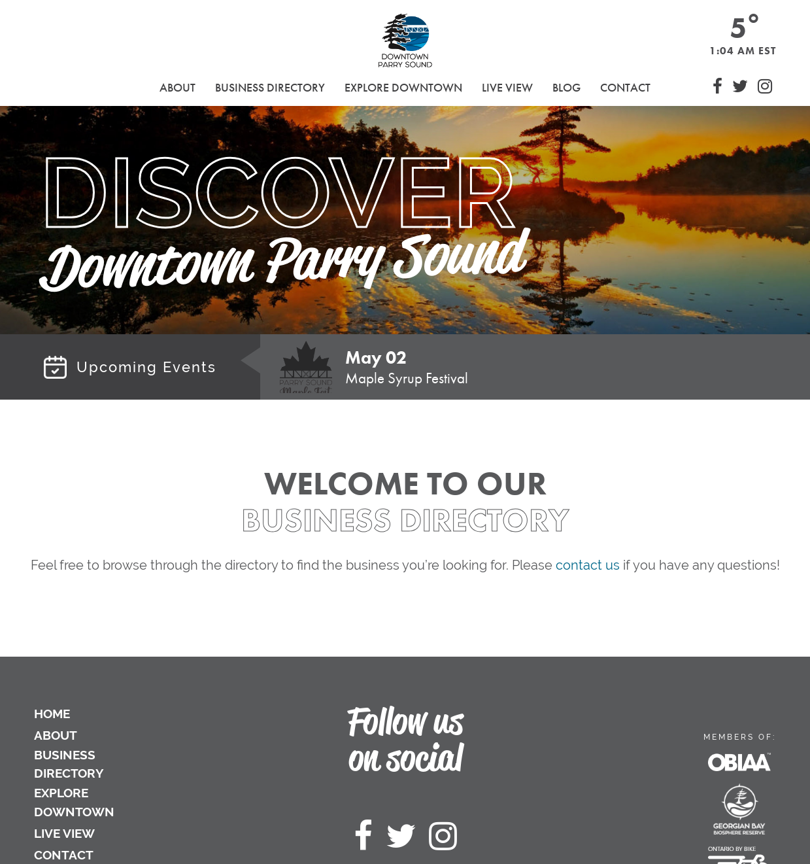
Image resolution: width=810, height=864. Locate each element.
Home (52, 713)
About (55, 735)
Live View (507, 87)
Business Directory (69, 764)
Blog (566, 87)
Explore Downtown (74, 802)
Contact (625, 87)
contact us (588, 565)
